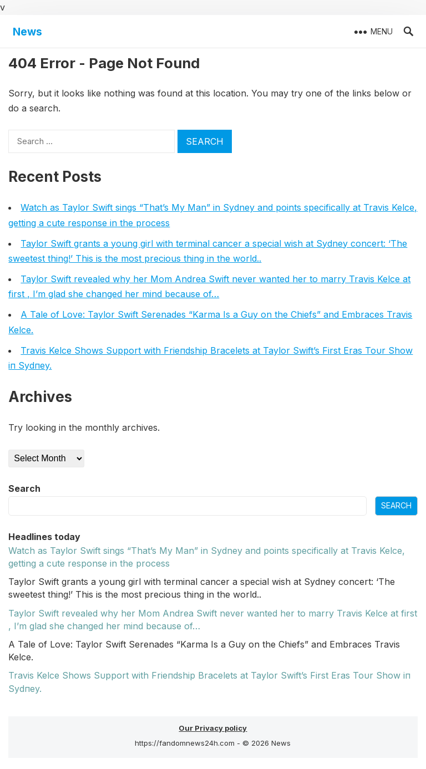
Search (24, 488)
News (27, 31)
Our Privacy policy (213, 728)
